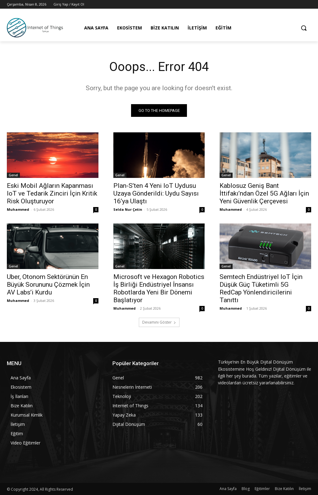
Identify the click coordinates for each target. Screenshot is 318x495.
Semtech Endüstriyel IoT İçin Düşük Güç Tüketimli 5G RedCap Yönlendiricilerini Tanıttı (261, 288)
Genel (13, 175)
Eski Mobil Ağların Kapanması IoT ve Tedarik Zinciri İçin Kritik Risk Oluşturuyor (52, 193)
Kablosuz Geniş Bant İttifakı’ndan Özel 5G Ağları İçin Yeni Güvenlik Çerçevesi (264, 193)
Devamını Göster (159, 322)
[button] (303, 27)
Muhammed (18, 209)
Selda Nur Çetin (127, 209)
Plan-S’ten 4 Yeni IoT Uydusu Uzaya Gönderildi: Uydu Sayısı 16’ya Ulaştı (156, 193)
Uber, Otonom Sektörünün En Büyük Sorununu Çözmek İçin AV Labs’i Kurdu (48, 284)
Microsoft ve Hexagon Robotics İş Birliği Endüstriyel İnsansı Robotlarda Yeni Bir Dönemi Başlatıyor (158, 288)
